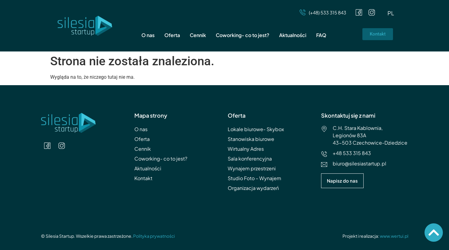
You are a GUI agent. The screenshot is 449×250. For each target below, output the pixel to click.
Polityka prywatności (154, 236)
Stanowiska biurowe (251, 139)
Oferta (172, 35)
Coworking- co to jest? (242, 35)
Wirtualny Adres (246, 149)
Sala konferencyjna (250, 158)
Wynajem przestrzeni (252, 168)
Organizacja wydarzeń (253, 188)
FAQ (321, 35)
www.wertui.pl (394, 236)
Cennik (198, 35)
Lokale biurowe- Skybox (256, 129)
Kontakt (143, 178)
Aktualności (292, 35)
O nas (148, 35)
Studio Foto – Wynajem (254, 178)
